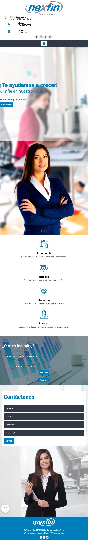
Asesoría (44, 300)
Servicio (44, 323)
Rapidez (44, 276)
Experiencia (44, 253)
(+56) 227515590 (24, 25)
